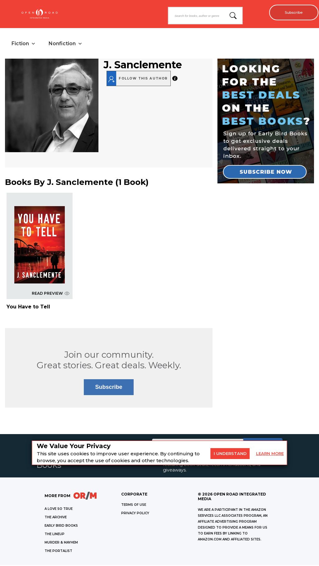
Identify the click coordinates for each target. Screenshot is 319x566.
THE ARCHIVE (56, 518)
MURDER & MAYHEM (61, 543)
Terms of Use (133, 506)
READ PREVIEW (50, 294)
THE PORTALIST (58, 552)
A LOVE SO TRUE (59, 510)
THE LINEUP (54, 535)
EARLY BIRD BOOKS (61, 527)
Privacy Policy (135, 514)
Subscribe (291, 12)
